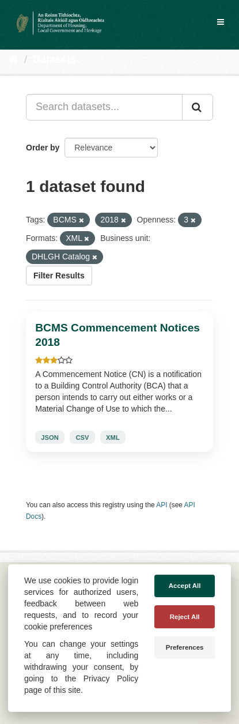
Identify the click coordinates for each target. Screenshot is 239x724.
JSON (49, 437)
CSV (82, 437)
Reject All (185, 616)
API (161, 505)
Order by (42, 147)
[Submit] (197, 107)
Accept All (185, 585)
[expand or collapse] (220, 21)
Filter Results (59, 275)
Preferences (185, 647)
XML (113, 437)
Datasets (54, 59)
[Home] (13, 59)
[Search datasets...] (104, 107)
